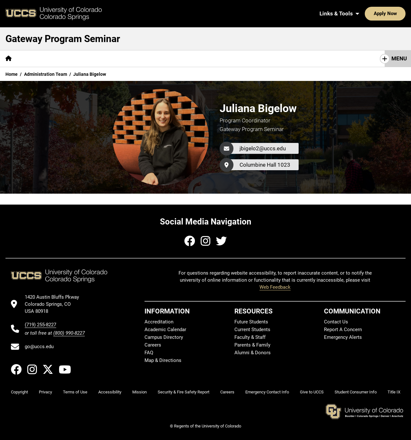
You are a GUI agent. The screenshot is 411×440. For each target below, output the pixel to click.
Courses (66, 58)
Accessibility (109, 392)
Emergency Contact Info (267, 392)
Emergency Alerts (343, 337)
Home (11, 74)
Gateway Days (105, 58)
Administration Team (45, 74)
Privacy (45, 392)
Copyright (19, 392)
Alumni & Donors (252, 353)
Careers (152, 345)
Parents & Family (252, 345)
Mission (139, 392)
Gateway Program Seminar (62, 38)
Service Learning (154, 58)
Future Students (251, 322)
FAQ (148, 353)
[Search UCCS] (398, 13)
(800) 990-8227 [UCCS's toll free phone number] (69, 333)
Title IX (394, 392)
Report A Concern (343, 329)
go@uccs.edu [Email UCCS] (39, 346)
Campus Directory (163, 337)
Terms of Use (75, 392)
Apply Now (365, 13)
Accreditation (158, 322)
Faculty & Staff (250, 337)
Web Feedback (275, 287)
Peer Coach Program (211, 58)
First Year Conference (346, 58)
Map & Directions (162, 360)
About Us (33, 58)
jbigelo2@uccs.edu (263, 148)
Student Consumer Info (356, 392)
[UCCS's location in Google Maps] (55, 304)
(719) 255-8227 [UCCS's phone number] (40, 325)
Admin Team (293, 58)
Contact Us (336, 322)
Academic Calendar (165, 329)
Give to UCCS (312, 392)
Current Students (252, 329)
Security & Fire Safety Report (183, 392)
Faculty (257, 58)
